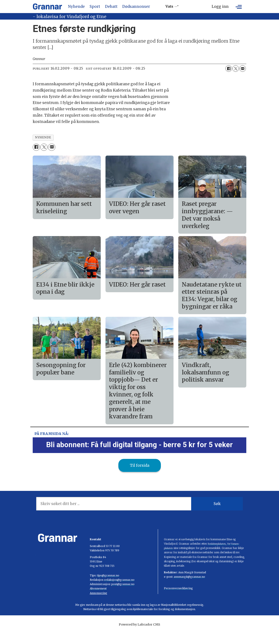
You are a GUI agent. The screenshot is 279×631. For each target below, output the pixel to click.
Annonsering (98, 593)
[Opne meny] (239, 6)
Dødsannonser (136, 6)
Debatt (111, 6)
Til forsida (139, 465)
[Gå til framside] (47, 6)
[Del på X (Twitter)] (235, 68)
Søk (217, 503)
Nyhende (76, 6)
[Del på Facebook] (228, 68)
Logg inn (220, 6)
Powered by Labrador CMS (139, 624)
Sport (95, 6)
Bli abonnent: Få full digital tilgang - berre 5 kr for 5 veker (139, 444)
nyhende (43, 137)
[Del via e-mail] (242, 68)
